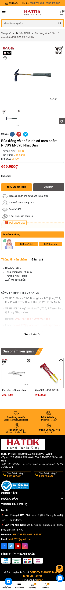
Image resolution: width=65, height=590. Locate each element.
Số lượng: (6, 176)
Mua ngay (48, 187)
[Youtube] (18, 546)
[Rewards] (8, 581)
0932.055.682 (50, 244)
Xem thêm (32, 334)
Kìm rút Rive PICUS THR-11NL (47, 390)
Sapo (40, 580)
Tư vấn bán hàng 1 (19, 475)
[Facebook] (4, 546)
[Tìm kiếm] (60, 23)
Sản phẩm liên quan (18, 351)
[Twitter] (11, 546)
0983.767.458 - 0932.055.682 (28, 534)
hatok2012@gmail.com (19, 539)
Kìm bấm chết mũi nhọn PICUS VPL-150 (14, 390)
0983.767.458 (26, 244)
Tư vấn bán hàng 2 (51, 475)
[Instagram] (25, 546)
